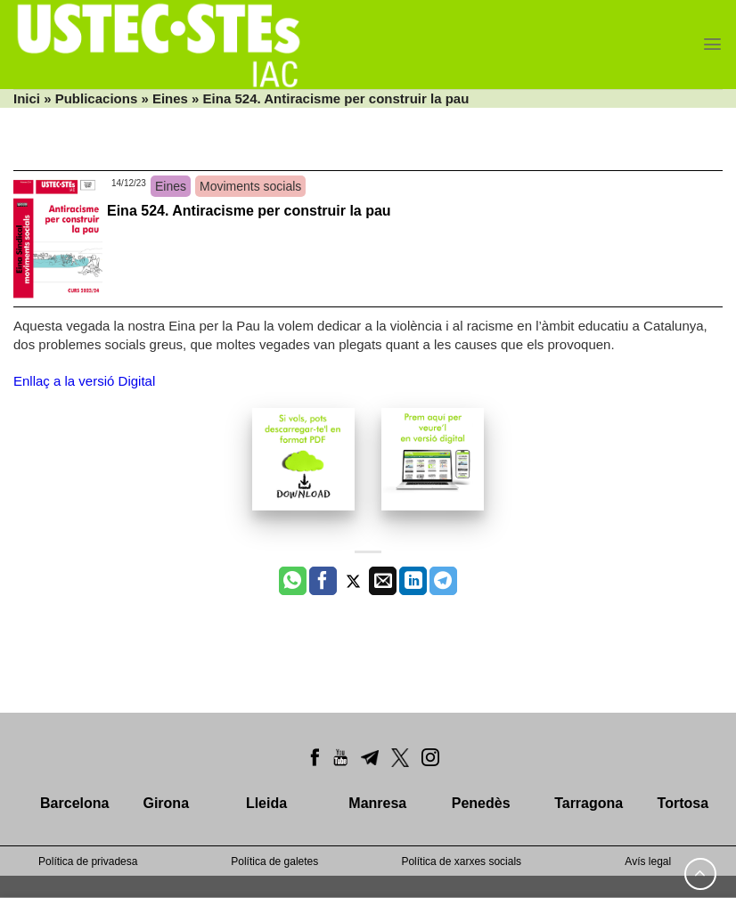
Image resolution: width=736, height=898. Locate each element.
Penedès (481, 803)
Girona (166, 803)
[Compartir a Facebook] (323, 581)
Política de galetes (274, 861)
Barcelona (74, 803)
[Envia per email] (383, 581)
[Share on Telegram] (443, 581)
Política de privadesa (87, 861)
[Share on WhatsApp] (293, 581)
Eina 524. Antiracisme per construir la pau (249, 210)
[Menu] (712, 44)
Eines (170, 98)
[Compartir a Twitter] (353, 581)
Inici (26, 98)
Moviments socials (250, 186)
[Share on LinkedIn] (413, 581)
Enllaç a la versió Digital (84, 380)
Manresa (377, 803)
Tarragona (588, 803)
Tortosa (683, 803)
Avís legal (648, 861)
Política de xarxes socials (461, 861)
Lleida (266, 803)
